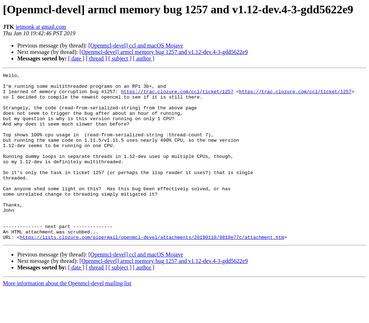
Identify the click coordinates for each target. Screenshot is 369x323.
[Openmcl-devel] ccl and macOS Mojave (135, 45)
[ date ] (76, 58)
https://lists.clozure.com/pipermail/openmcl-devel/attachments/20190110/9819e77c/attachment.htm (152, 270)
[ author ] (144, 58)
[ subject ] (120, 58)
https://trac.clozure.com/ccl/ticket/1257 (177, 95)
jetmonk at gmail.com (40, 27)
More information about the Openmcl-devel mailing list (67, 317)
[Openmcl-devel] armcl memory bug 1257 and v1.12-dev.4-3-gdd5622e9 (163, 52)
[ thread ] (96, 58)
